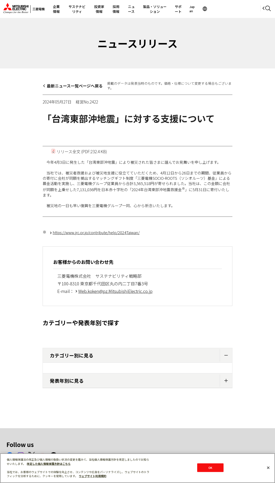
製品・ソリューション (187, 8)
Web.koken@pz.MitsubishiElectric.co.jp (115, 291)
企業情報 (61, 8)
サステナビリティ (88, 8)
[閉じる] (268, 467)
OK (210, 468)
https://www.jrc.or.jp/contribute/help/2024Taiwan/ (96, 232)
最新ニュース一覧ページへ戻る (75, 86)
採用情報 (137, 8)
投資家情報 (116, 8)
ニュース (157, 8)
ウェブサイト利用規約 (92, 476)
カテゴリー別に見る (141, 355)
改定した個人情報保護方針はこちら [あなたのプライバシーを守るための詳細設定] (49, 464)
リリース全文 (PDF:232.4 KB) (79, 151)
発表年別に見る (141, 380)
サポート (217, 8)
